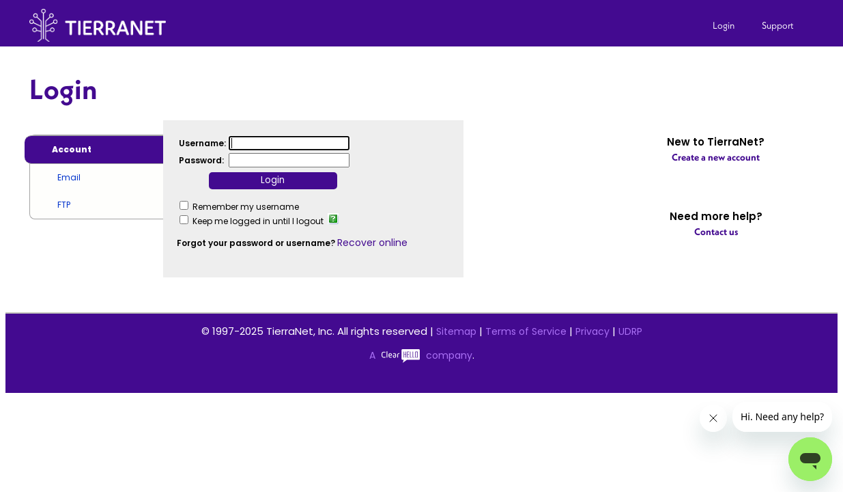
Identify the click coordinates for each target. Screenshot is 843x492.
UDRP (630, 331)
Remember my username (245, 207)
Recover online (372, 242)
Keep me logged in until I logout (258, 221)
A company (420, 355)
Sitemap (456, 331)
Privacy (592, 331)
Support (778, 25)
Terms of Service (526, 331)
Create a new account (716, 157)
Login (723, 25)
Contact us (716, 232)
